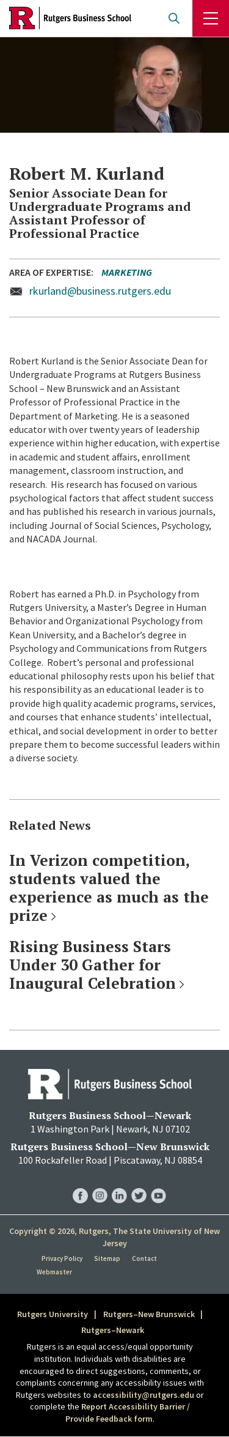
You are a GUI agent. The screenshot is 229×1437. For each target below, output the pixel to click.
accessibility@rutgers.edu (143, 1394)
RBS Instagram (99, 1183)
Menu (210, 18)
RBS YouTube (158, 1183)
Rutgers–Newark (112, 1329)
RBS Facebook (80, 1183)
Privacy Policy (62, 1258)
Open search (174, 18)
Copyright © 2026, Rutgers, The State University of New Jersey (114, 1237)
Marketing (126, 272)
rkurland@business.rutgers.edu (100, 291)
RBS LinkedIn (119, 1183)
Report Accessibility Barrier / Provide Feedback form (127, 1412)
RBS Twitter (139, 1183)
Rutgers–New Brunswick (149, 1314)
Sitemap (107, 1258)
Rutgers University (52, 1314)
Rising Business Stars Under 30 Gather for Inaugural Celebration (92, 964)
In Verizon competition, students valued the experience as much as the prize (109, 887)
